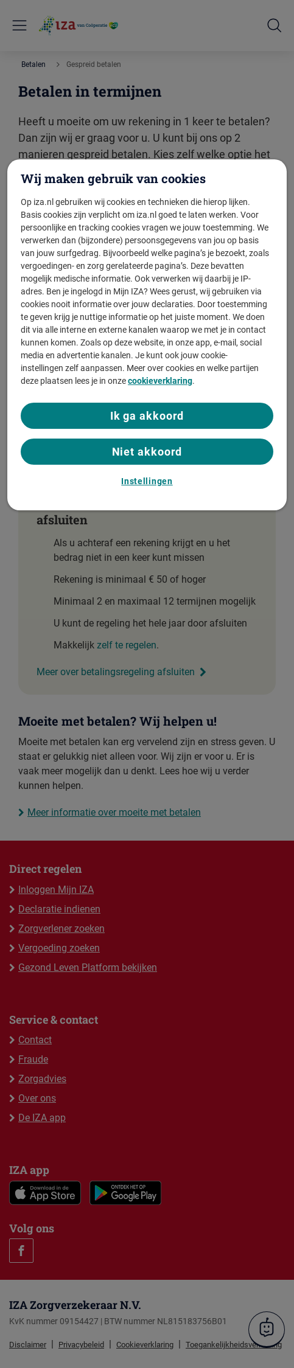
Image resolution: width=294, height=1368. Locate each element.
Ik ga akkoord (147, 415)
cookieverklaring (160, 381)
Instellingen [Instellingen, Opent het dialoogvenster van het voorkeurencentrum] (146, 481)
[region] (147, 334)
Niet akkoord (147, 451)
